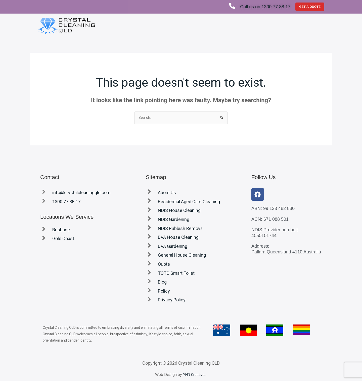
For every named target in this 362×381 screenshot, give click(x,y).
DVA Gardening (172, 246)
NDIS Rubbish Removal (181, 229)
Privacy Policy (172, 300)
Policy (164, 291)
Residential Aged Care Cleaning (189, 202)
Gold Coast (63, 239)
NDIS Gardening (173, 220)
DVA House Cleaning (178, 237)
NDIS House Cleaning (179, 211)
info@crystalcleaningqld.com (81, 193)
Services (209, 25)
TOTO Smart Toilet (286, 25)
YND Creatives (194, 375)
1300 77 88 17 (66, 202)
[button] (209, 26)
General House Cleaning (182, 255)
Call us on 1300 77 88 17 (263, 6)
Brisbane (61, 230)
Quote (232, 25)
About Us (184, 25)
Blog (314, 25)
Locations (254, 25)
